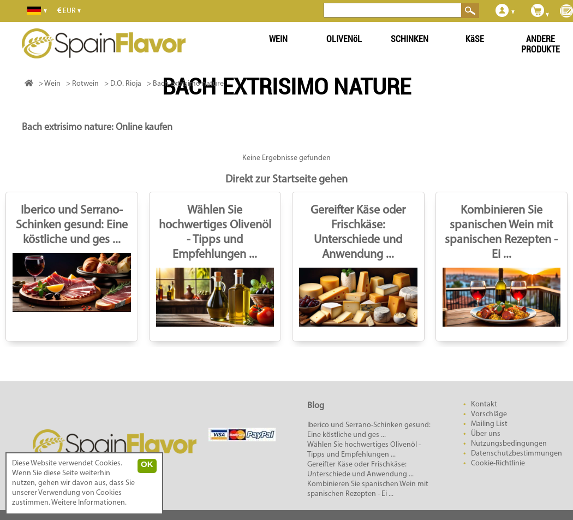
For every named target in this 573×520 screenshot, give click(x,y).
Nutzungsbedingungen (509, 444)
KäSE (474, 39)
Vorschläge (489, 414)
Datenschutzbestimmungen (516, 454)
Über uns (485, 434)
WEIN (278, 39)
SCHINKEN (409, 39)
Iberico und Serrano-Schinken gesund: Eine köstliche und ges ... (72, 225)
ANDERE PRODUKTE (540, 44)
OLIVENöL (344, 39)
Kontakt (484, 404)
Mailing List (489, 424)
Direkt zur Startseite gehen (286, 179)
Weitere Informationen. (89, 503)
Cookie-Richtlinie (498, 463)
